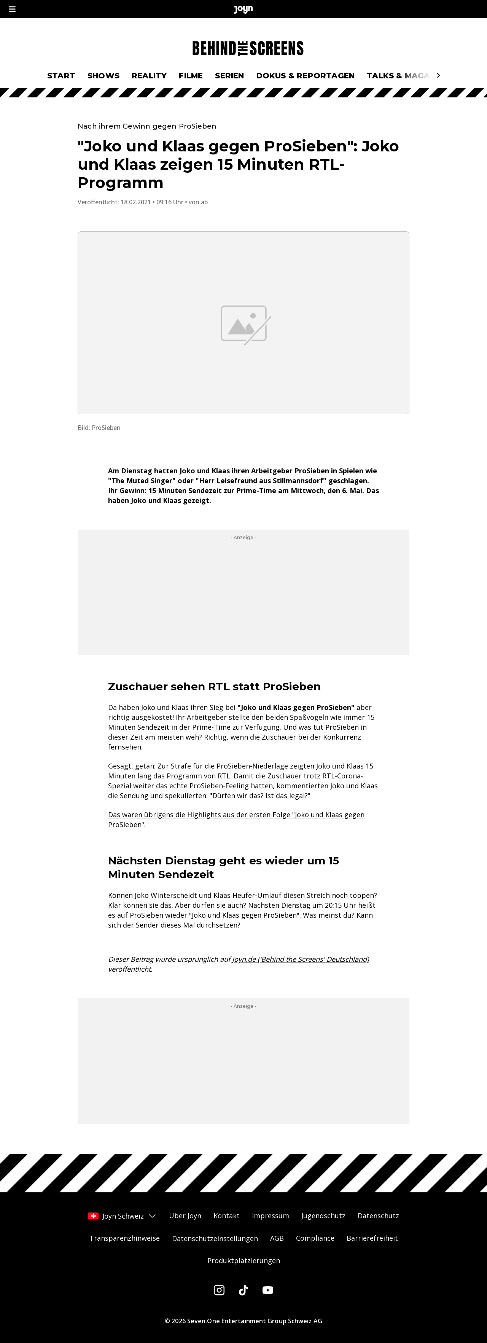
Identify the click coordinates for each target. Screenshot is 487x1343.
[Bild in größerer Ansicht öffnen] (243, 322)
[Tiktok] (243, 1290)
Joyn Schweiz (122, 1215)
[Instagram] (219, 1290)
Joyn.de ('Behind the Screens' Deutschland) (300, 959)
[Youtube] (268, 1290)
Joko (148, 707)
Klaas (180, 707)
